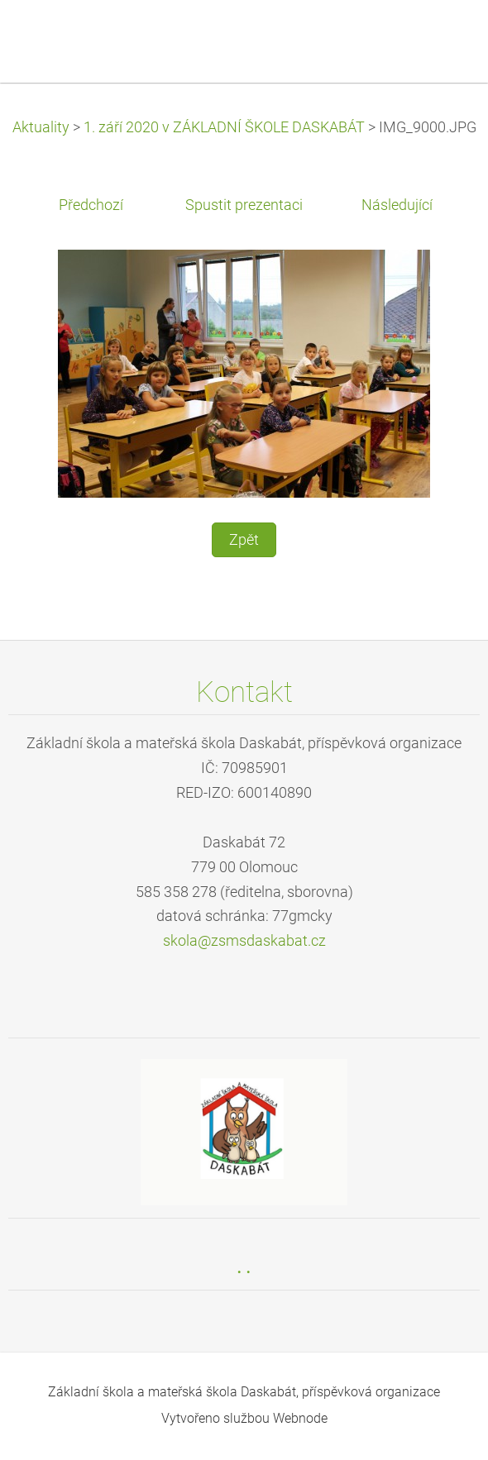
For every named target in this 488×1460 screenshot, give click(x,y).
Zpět (244, 540)
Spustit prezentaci (244, 205)
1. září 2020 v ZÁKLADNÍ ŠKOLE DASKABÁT (224, 127)
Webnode (300, 1418)
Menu (442, 37)
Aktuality (40, 127)
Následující (397, 205)
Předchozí (91, 205)
